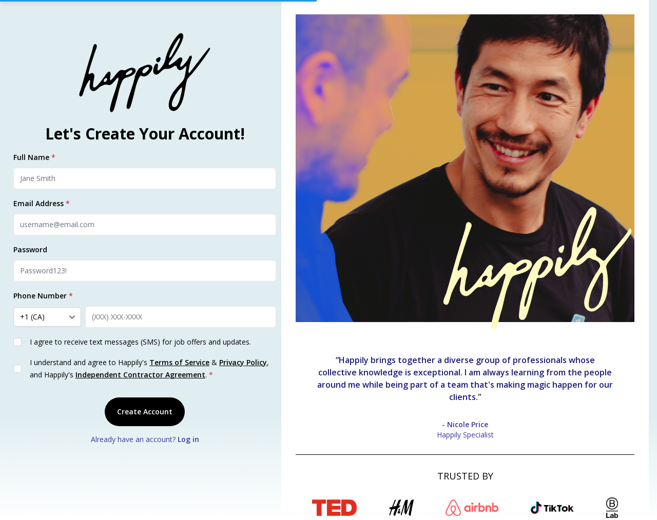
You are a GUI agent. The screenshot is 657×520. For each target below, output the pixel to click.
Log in (188, 439)
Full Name (34, 157)
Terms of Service (179, 362)
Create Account (144, 411)
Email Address (41, 203)
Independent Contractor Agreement (140, 374)
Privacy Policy (243, 362)
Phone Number (43, 296)
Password (30, 249)
